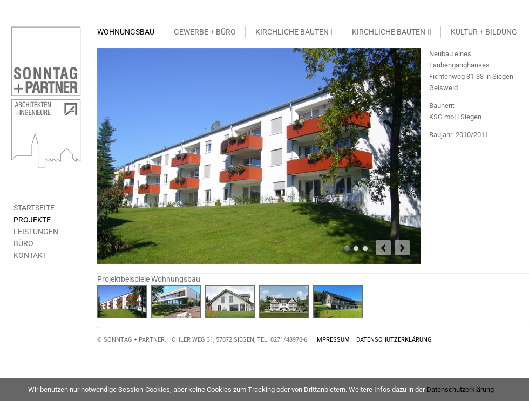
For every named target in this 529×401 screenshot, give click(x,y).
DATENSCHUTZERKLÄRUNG (394, 339)
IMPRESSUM (332, 339)
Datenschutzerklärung (460, 389)
